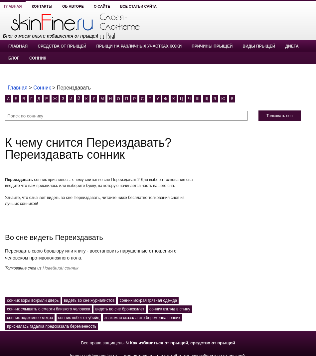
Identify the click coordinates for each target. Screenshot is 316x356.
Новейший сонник (61, 268)
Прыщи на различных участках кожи (139, 46)
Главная (13, 6)
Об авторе (73, 6)
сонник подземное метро (30, 317)
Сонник (37, 58)
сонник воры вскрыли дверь (33, 300)
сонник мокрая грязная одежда (148, 300)
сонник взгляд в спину (169, 309)
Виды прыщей (258, 46)
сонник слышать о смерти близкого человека (48, 309)
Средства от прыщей (62, 46)
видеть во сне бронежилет (119, 309)
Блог (13, 58)
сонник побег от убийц (78, 317)
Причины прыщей (212, 46)
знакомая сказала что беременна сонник (142, 317)
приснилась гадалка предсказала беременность (51, 326)
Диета (291, 46)
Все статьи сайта (138, 6)
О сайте (102, 6)
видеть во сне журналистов (89, 300)
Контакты (42, 6)
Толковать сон (279, 115)
